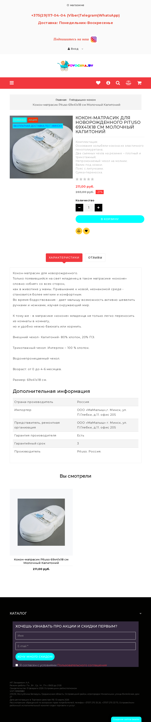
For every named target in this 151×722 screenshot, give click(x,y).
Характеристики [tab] (64, 257)
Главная (61, 100)
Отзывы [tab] (95, 257)
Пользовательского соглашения (82, 665)
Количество (85, 200)
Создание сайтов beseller (126, 719)
